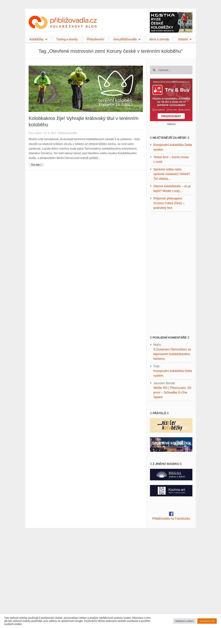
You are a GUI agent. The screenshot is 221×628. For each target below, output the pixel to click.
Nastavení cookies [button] (184, 621)
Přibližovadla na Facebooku (171, 518)
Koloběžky (38, 39)
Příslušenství (95, 39)
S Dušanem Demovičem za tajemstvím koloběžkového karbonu (172, 354)
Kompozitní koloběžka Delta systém (172, 373)
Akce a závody (159, 39)
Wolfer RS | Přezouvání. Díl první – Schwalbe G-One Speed (172, 392)
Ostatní (185, 39)
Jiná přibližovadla (126, 39)
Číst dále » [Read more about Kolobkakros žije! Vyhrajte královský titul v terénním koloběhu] (36, 165)
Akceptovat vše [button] (207, 621)
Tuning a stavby (67, 39)
